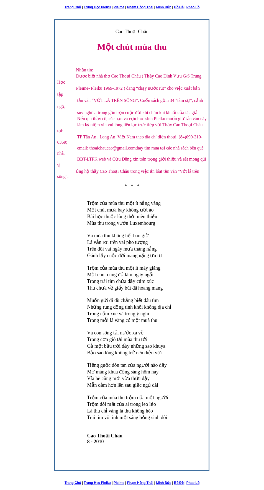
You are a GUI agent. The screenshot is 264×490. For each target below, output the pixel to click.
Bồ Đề (179, 7)
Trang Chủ (73, 7)
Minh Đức (163, 7)
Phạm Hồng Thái (140, 7)
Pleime (119, 7)
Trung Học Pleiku (97, 7)
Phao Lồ (192, 7)
